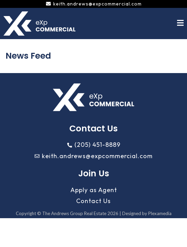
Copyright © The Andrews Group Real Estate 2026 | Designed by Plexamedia (94, 213)
